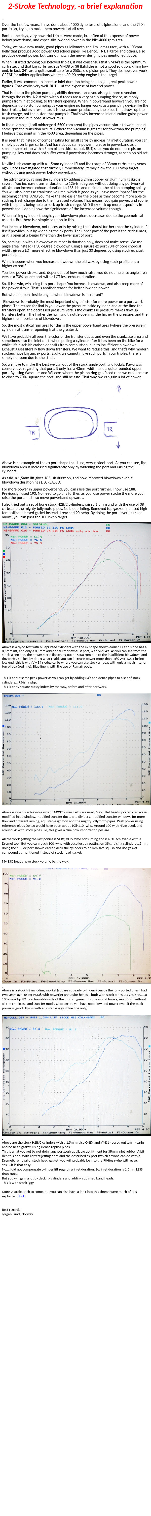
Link (22, 1196)
